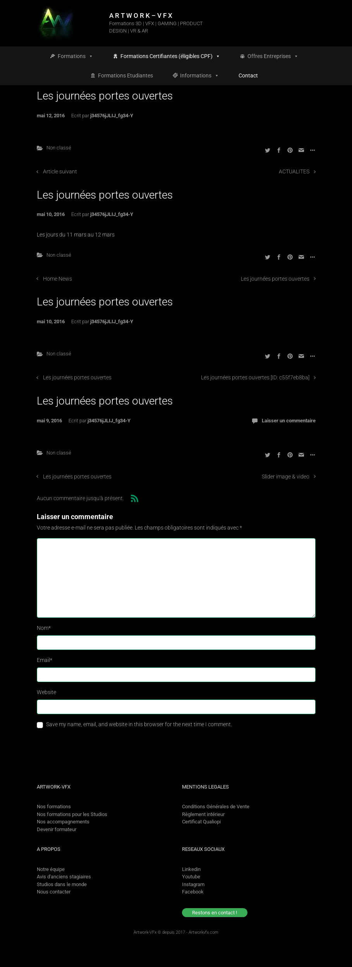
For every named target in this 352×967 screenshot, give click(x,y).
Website (46, 692)
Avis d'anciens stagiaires (64, 877)
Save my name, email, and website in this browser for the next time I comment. (139, 724)
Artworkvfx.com (203, 932)
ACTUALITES (294, 171)
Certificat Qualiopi (201, 822)
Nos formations (54, 806)
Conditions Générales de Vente (215, 806)
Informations (199, 75)
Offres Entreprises (273, 56)
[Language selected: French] (318, 960)
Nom (44, 628)
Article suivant (60, 171)
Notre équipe (51, 869)
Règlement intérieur (203, 814)
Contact (248, 75)
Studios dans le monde (62, 884)
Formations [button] (75, 56)
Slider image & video (285, 476)
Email (44, 660)
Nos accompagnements (63, 822)
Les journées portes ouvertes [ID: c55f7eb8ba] (255, 377)
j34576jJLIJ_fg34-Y (111, 115)
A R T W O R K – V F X (140, 15)
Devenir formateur (56, 829)
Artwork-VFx (145, 932)
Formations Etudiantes (125, 75)
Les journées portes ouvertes (275, 279)
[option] (325, 960)
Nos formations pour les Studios (72, 814)
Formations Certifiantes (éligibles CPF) (170, 56)
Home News (57, 279)
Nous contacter (53, 892)
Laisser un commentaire (289, 420)
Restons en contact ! (214, 913)
